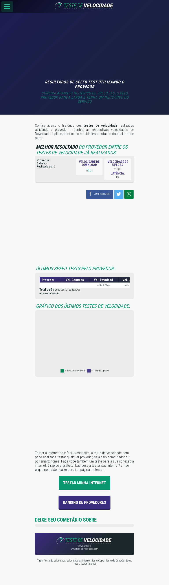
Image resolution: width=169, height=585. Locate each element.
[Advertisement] (84, 46)
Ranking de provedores (84, 502)
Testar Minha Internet (84, 483)
